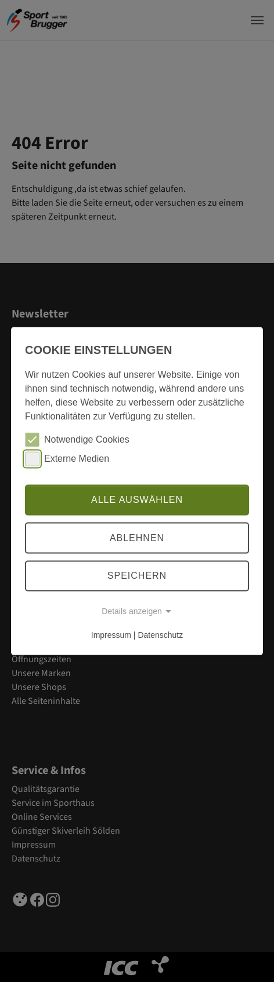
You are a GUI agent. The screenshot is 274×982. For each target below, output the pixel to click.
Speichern (137, 576)
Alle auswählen (137, 500)
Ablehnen (137, 538)
